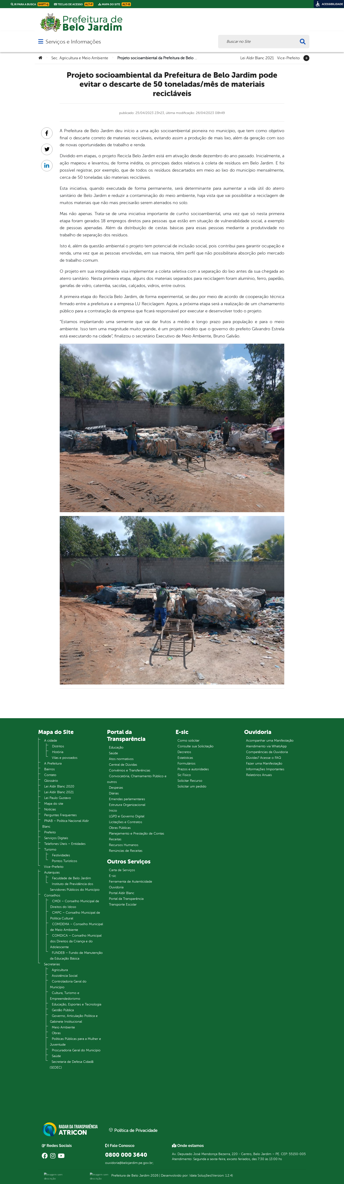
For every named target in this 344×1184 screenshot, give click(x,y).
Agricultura (60, 970)
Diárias (114, 793)
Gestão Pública (63, 1010)
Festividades (61, 855)
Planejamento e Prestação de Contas (136, 833)
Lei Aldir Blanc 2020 (59, 786)
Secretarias (52, 964)
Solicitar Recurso (189, 780)
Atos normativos (121, 759)
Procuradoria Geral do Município (76, 1050)
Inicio (113, 810)
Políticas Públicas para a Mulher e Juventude (75, 1041)
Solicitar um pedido (191, 786)
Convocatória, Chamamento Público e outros (137, 779)
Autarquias (52, 872)
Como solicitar (188, 740)
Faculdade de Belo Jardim (71, 878)
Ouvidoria (116, 887)
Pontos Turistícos (64, 861)
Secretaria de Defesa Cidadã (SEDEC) (71, 1064)
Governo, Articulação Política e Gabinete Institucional (74, 1018)
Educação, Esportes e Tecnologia (76, 1004)
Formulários (186, 763)
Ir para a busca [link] (30, 4)
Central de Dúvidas (123, 764)
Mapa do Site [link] (114, 4)
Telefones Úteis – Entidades (65, 844)
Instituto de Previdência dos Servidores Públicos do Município (75, 886)
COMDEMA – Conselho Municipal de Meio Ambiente (76, 927)
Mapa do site (53, 803)
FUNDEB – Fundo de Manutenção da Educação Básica (76, 955)
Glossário (51, 780)
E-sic (112, 876)
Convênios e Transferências (129, 770)
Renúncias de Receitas (125, 851)
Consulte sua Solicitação (195, 746)
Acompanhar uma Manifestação (270, 740)
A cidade (50, 740)
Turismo (50, 849)
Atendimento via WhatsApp (266, 746)
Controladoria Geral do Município (68, 984)
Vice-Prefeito (288, 57)
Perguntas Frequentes (60, 815)
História (57, 752)
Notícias (50, 809)
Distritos (58, 746)
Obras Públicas (120, 828)
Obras (56, 1033)
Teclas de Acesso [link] (73, 4)
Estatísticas (185, 758)
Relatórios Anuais (259, 775)
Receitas (115, 839)
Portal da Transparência (126, 899)
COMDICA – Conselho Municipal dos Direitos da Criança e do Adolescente (76, 941)
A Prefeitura (53, 763)
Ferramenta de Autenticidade (130, 881)
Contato (50, 775)
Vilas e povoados (64, 758)
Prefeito (50, 832)
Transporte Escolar (123, 904)
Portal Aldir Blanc (121, 893)
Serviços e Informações (73, 42)
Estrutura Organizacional (127, 805)
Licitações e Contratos (125, 822)
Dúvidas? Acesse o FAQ (263, 758)
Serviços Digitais (56, 838)
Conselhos (52, 895)
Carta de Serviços (122, 870)
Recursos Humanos (123, 845)
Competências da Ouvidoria (267, 752)
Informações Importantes (265, 769)
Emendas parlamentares (127, 799)
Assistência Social (64, 976)
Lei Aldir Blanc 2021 (257, 57)
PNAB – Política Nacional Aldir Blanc (65, 823)
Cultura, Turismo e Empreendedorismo (65, 995)
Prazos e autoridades (193, 769)
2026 (154, 1175)
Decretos (184, 752)
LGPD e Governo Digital (126, 816)
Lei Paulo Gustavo (57, 798)
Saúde (56, 1056)
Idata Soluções (200, 1175)
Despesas (116, 787)
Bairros (49, 769)
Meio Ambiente (63, 1027)
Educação (116, 747)
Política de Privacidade (133, 1130)
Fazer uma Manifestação (264, 763)
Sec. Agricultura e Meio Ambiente (79, 58)
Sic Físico (184, 775)
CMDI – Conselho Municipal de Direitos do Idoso (74, 904)
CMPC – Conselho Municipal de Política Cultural (75, 915)
